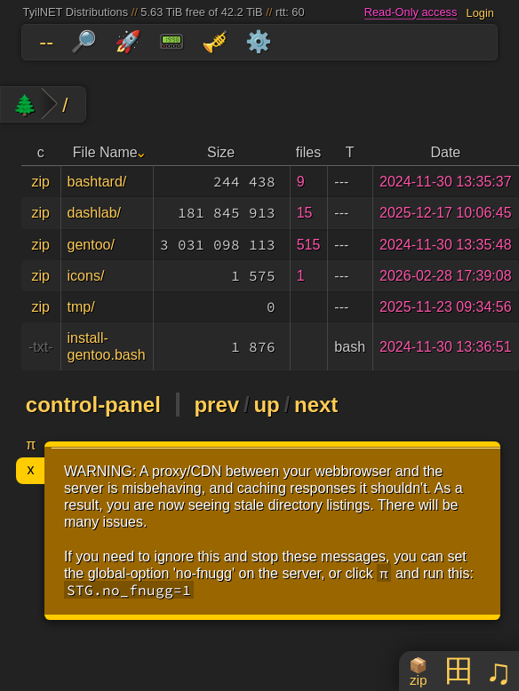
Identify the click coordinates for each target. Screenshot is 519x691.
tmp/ (81, 306)
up (266, 405)
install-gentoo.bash (107, 346)
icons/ (86, 275)
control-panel (93, 405)
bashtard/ (97, 181)
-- (46, 41)
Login (480, 12)
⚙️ (258, 41)
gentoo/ (91, 244)
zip (41, 181)
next (316, 405)
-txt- (40, 346)
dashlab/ (95, 212)
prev (216, 405)
